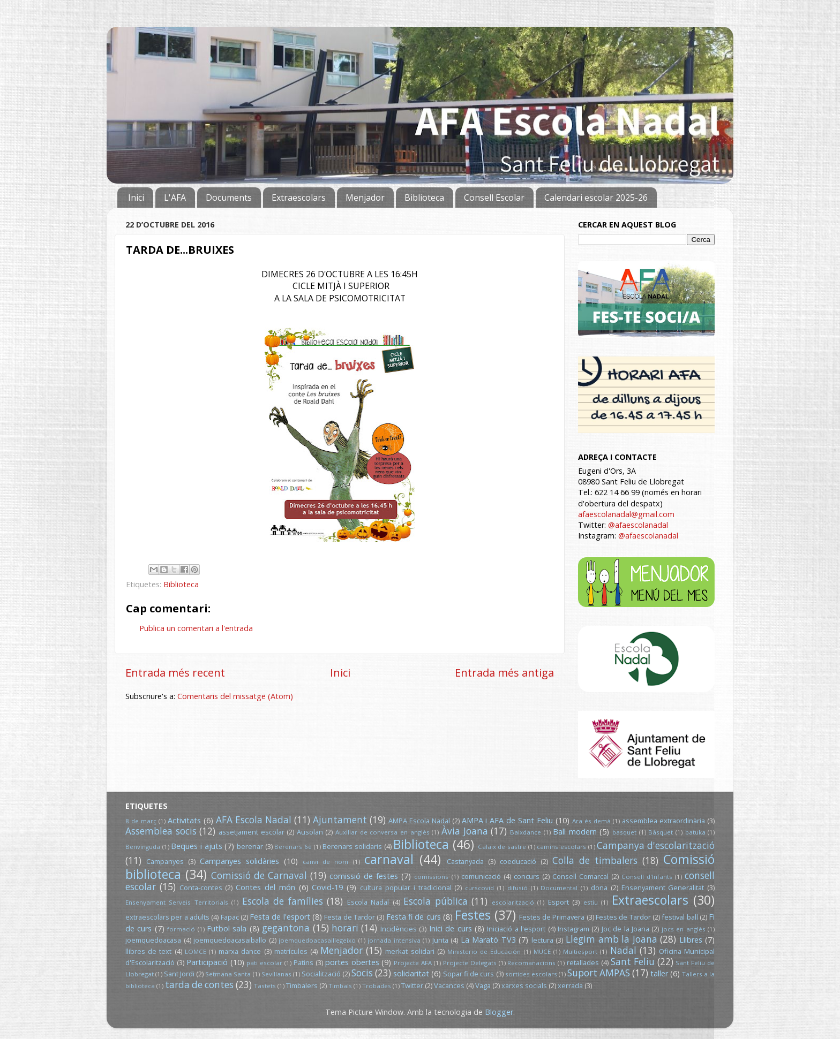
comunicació (481, 876)
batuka (695, 832)
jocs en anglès (684, 929)
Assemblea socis (161, 831)
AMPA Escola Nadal (419, 820)
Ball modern (575, 831)
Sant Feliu (633, 961)
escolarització (513, 902)
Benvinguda (142, 847)
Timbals (340, 986)
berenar (250, 846)
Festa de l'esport (280, 917)
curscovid (479, 888)
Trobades (376, 986)
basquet (624, 832)
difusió (517, 888)
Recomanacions (531, 963)
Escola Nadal (368, 902)
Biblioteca (424, 197)
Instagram (573, 929)
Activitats (184, 820)
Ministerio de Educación (484, 951)
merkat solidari (409, 951)
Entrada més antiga (504, 672)
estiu (590, 902)
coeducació (518, 861)
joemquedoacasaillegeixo (317, 940)
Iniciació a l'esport (516, 929)
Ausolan (310, 832)
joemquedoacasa (153, 940)
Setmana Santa (228, 974)
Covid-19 (327, 887)
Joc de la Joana (625, 929)
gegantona (286, 928)
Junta (440, 940)
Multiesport (580, 951)
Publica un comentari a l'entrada (196, 628)
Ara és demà (591, 821)
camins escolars (561, 847)
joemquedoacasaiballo (229, 940)
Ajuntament (340, 820)
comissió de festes (363, 876)
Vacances (449, 985)
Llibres (690, 940)
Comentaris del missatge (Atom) (235, 696)
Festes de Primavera (552, 917)
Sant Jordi (179, 974)
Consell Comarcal (580, 876)
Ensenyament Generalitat (662, 887)
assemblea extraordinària (663, 820)
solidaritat (411, 973)
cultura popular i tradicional (405, 887)
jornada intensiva (394, 940)
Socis (362, 973)
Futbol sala (226, 928)
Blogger (499, 1012)
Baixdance (525, 832)
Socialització (321, 974)
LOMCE (195, 951)
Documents (229, 197)
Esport (558, 902)
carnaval (389, 859)
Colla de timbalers (595, 860)
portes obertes (352, 962)
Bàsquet (660, 832)
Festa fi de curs (413, 917)
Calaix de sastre (502, 847)
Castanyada (465, 861)
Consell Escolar (494, 197)
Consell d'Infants (646, 877)
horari (345, 928)
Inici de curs (450, 928)
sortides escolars (531, 974)
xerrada (570, 985)
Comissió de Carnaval (259, 875)
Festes (473, 914)
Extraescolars (299, 197)
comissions (431, 877)
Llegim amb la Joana (611, 939)
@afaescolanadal (638, 525)
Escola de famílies (282, 901)
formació (181, 929)
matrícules (291, 951)
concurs (526, 876)
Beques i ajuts (196, 846)
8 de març (140, 821)
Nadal (623, 950)
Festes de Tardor (623, 917)
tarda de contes (199, 985)
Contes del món (265, 887)
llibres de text (148, 951)
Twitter (412, 985)
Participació (207, 962)
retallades (583, 962)
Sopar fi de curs (468, 974)
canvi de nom (325, 862)
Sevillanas (276, 974)
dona (599, 887)
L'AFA (175, 197)
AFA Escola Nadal (253, 820)
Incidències (398, 929)
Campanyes (165, 861)
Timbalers (302, 985)
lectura (542, 940)
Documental (559, 888)
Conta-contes (200, 887)
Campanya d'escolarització (656, 845)
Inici (136, 197)
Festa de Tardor (349, 917)
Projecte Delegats (470, 963)
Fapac (230, 917)
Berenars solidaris (352, 846)
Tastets (265, 986)
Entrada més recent (175, 672)
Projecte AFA (413, 963)
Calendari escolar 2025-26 (596, 197)
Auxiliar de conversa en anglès (382, 832)
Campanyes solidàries (239, 861)
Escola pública (435, 901)
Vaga (483, 985)
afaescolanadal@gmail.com (626, 514)
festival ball (680, 917)
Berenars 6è (293, 847)
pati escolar (264, 963)
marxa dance (240, 951)
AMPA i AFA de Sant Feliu (507, 820)
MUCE (542, 951)
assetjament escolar (251, 832)
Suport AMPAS (598, 973)
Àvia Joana (464, 831)
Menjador (365, 197)
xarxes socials (524, 985)
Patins (303, 962)
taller (659, 973)
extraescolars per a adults (167, 917)
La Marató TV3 (488, 940)
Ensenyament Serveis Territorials (176, 902)
